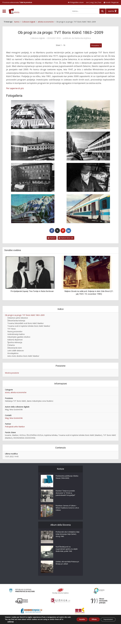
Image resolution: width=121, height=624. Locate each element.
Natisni (51, 238)
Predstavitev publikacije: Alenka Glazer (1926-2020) (66, 478)
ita (96, 2)
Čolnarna (11, 345)
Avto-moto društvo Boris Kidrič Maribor (23, 356)
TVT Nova (11, 329)
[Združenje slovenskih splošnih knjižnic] (60, 600)
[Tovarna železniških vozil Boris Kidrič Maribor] (32, 114)
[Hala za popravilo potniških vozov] (32, 146)
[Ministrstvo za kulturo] (21, 591)
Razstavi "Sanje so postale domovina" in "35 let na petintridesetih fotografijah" (66, 494)
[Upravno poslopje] (32, 177)
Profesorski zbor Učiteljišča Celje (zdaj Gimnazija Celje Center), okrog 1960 (66, 535)
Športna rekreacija (14, 342)
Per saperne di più (15, 88)
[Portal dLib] (22, 601)
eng (91, 2)
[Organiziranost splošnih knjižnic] (60, 591)
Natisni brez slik (66, 238)
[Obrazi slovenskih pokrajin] (99, 601)
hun (99, 2)
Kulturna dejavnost (15, 339)
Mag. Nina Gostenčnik (14, 418)
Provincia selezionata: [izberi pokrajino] (17, 2)
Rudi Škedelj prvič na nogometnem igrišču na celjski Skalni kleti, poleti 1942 (67, 550)
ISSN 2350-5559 (113, 621)
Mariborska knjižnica (82, 38)
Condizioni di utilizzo (98, 621)
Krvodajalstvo (12, 353)
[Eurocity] (88, 208)
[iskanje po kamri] (84, 11)
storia (7, 392)
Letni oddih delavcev (15, 350)
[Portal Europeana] (99, 591)
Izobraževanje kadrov (16, 334)
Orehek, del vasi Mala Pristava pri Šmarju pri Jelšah (67, 563)
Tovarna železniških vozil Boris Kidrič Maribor (25, 323)
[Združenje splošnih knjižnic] (79, 611)
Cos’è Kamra (84, 621)
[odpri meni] (4, 11)
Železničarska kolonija (16, 320)
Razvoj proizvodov (14, 331)
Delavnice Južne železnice (17, 318)
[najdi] (101, 11)
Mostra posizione (12, 373)
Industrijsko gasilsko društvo (18, 337)
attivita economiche (18, 392)
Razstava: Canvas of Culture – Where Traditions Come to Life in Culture (67, 508)
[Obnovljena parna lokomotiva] (88, 114)
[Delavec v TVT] (88, 177)
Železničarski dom (14, 348)
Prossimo (95, 45)
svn (87, 2)
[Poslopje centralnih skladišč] (88, 146)
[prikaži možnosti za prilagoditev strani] (76, 2)
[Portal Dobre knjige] (31, 610)
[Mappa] (112, 11)
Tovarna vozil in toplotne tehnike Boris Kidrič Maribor (28, 326)
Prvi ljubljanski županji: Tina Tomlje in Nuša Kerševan (32, 291)
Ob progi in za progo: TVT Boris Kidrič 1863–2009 (25, 315)
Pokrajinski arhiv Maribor (15, 426)
